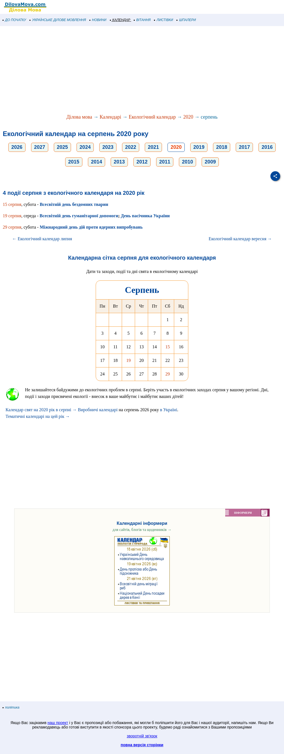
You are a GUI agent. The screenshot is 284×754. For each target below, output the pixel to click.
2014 (96, 162)
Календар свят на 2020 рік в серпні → (41, 409)
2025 (62, 147)
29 (167, 374)
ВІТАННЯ (142, 20)
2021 (153, 147)
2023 (107, 147)
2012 (142, 162)
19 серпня (12, 215)
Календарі (110, 117)
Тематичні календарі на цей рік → (38, 416)
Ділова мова (79, 117)
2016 (267, 147)
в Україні (168, 409)
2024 (85, 147)
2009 (210, 162)
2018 (221, 147)
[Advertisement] (142, 70)
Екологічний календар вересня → (240, 238)
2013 (119, 162)
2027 (39, 147)
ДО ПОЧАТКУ (14, 20)
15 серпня (12, 204)
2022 (130, 147)
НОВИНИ (98, 20)
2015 (73, 162)
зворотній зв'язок (142, 736)
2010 (187, 162)
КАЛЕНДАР (120, 20)
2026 (16, 147)
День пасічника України (145, 215)
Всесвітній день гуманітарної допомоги (79, 215)
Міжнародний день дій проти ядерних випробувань (91, 227)
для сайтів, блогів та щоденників (142, 530)
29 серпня (12, 227)
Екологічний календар (152, 117)
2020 (188, 117)
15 (167, 346)
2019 (198, 147)
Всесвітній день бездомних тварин (74, 204)
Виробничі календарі (98, 409)
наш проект (57, 722)
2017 (244, 147)
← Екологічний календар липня (42, 238)
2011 (164, 162)
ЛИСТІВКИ (163, 20)
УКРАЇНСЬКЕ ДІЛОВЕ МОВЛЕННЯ (58, 20)
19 (128, 360)
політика (11, 707)
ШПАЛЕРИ (186, 20)
